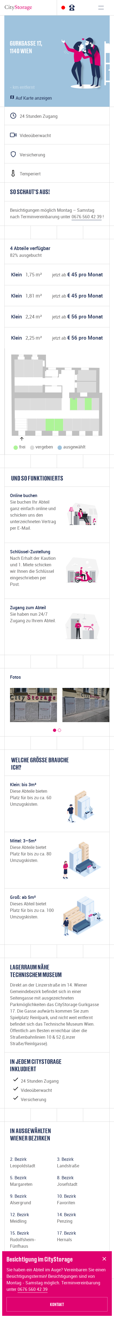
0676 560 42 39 (33, 1289)
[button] (54, 730)
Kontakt (57, 1304)
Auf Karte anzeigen (31, 98)
